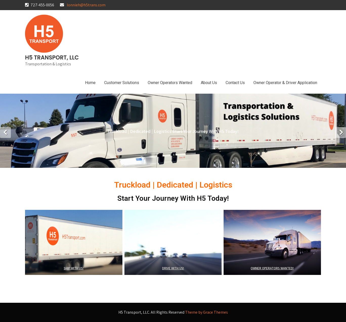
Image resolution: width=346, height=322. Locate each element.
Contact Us (235, 82)
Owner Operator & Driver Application (285, 82)
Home (90, 82)
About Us (209, 82)
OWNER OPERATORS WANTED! (272, 268)
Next (340, 132)
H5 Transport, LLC (52, 58)
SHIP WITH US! (73, 268)
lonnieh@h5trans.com (86, 5)
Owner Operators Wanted (170, 82)
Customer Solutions (121, 82)
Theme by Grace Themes (206, 312)
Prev (5, 132)
